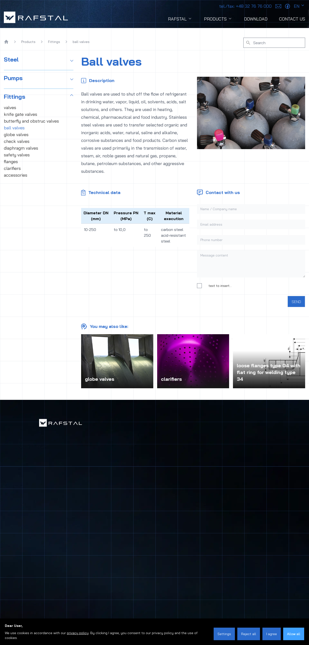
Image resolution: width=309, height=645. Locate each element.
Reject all (248, 634)
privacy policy (78, 633)
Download (255, 19)
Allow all (293, 634)
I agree (271, 634)
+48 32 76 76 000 (245, 6)
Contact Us (292, 19)
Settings (224, 634)
